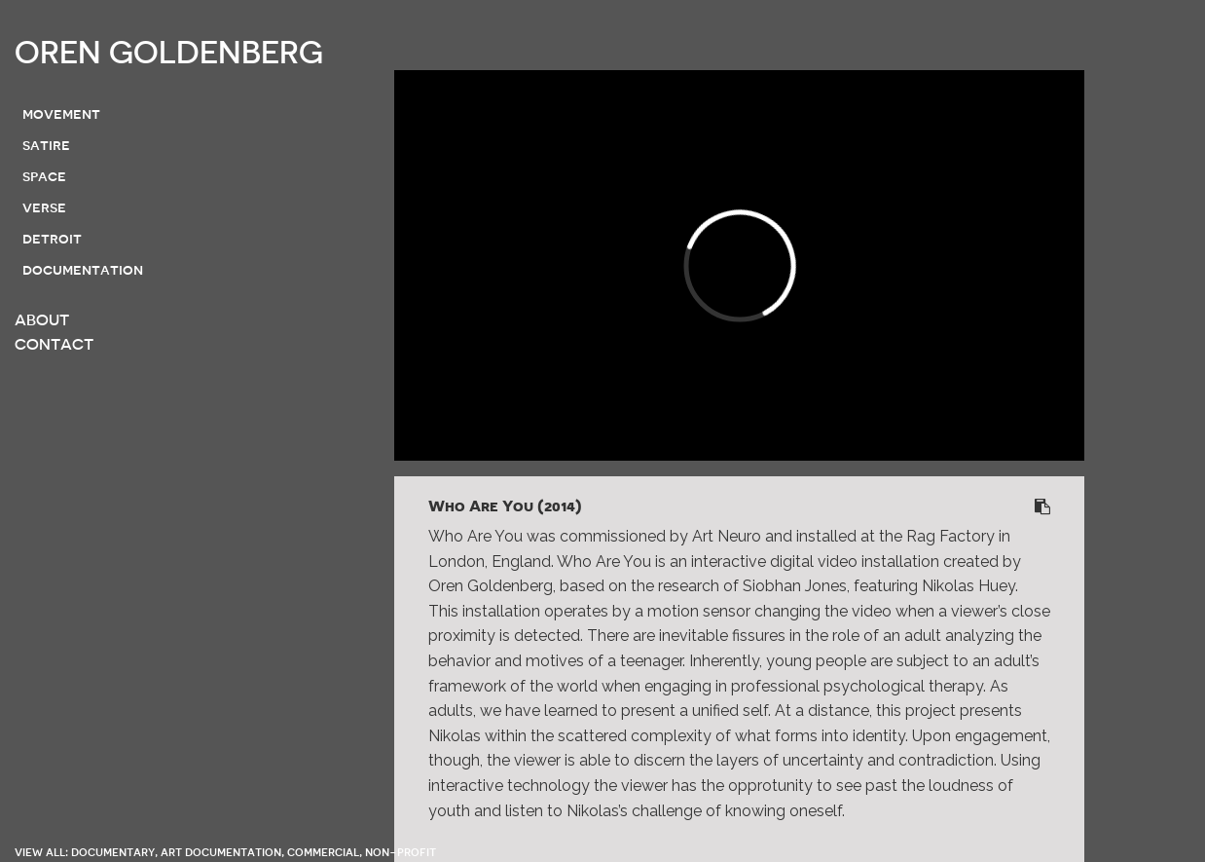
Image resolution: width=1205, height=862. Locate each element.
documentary (113, 851)
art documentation (221, 851)
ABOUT (42, 320)
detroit (52, 238)
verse (44, 207)
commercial (323, 851)
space (44, 176)
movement (61, 114)
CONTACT (54, 345)
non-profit (400, 851)
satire (46, 145)
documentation (82, 270)
